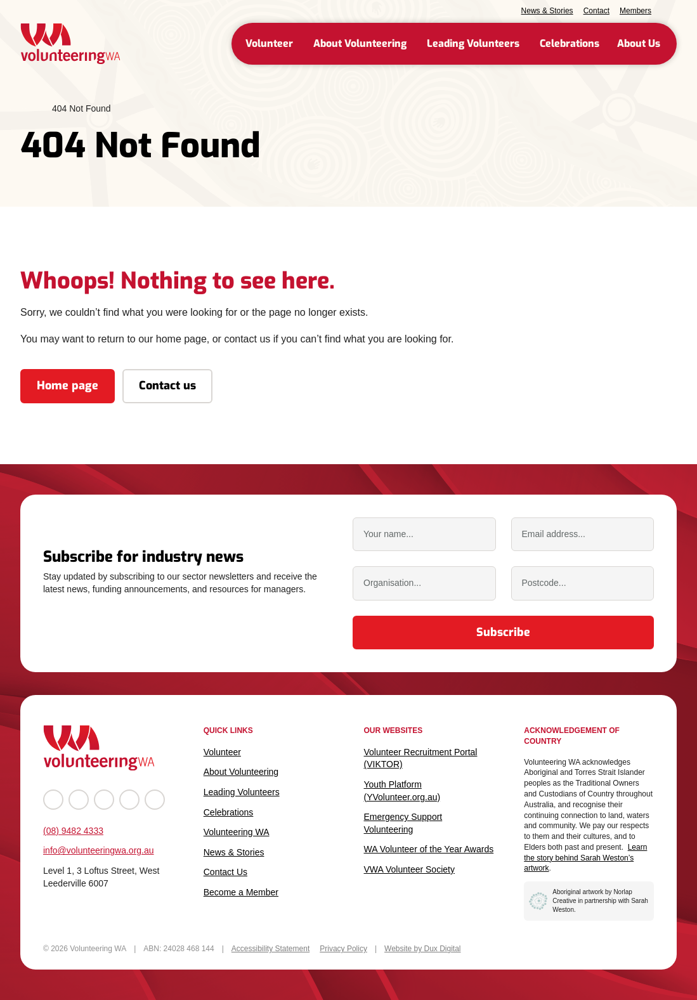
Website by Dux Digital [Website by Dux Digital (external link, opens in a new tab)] (422, 948)
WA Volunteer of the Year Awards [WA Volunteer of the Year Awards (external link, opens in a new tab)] (429, 849)
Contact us (167, 385)
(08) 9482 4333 (73, 831)
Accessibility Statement (270, 948)
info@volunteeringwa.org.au (98, 850)
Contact (596, 10)
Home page (67, 385)
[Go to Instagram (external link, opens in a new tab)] (78, 799)
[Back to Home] (70, 43)
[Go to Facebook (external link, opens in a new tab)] (53, 799)
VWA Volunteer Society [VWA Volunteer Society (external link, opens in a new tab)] (409, 869)
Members (635, 10)
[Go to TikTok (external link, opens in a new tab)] (155, 799)
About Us (638, 43)
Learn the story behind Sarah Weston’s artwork (585, 858)
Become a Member (241, 892)
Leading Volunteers (473, 43)
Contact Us (225, 872)
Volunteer (269, 43)
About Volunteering (360, 43)
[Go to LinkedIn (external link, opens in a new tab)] (129, 799)
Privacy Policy (343, 948)
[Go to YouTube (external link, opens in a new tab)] (104, 799)
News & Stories (547, 10)
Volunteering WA (237, 832)
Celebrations (569, 43)
